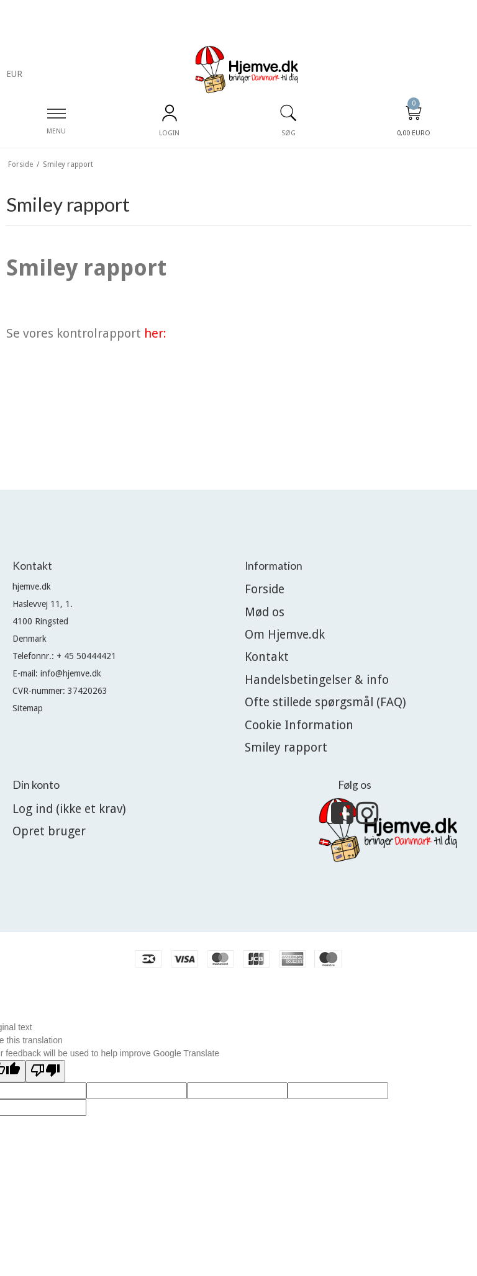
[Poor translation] (45, 1071)
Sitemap (27, 708)
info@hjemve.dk (70, 673)
